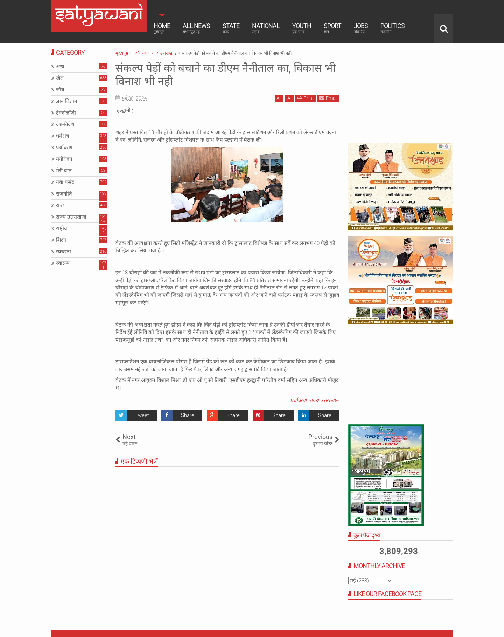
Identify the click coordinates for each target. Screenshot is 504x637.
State (231, 28)
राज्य (61, 205)
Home (162, 28)
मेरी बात (64, 170)
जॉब (60, 90)
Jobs (361, 28)
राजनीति (64, 194)
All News (196, 28)
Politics (392, 28)
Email (328, 98)
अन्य (60, 66)
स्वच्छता (63, 251)
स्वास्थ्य (63, 263)
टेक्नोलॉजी (66, 113)
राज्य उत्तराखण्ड (324, 400)
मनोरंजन (64, 159)
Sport (332, 28)
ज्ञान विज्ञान (66, 101)
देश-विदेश (65, 124)
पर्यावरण (298, 400)
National (266, 28)
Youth (301, 28)
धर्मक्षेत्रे (62, 136)
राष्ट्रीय (61, 228)
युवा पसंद (65, 182)
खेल (60, 78)
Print (305, 98)
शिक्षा (61, 240)
